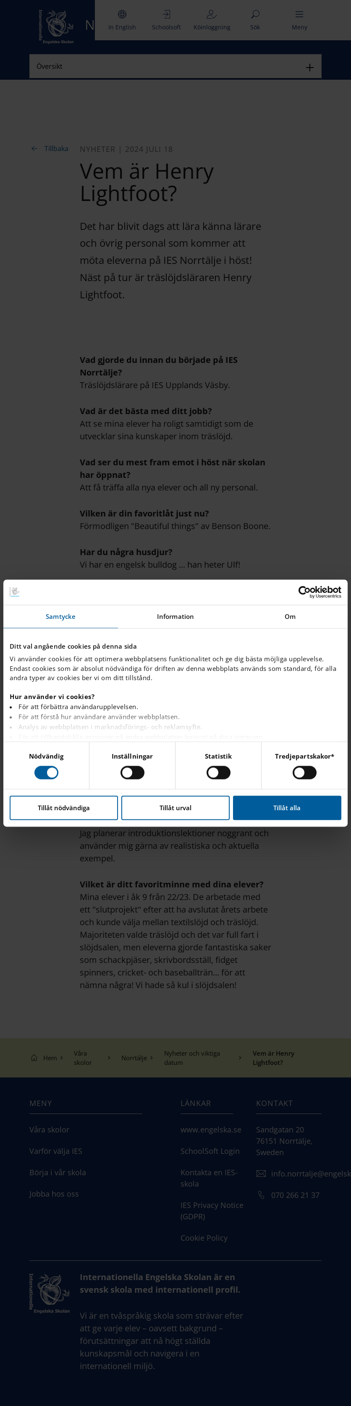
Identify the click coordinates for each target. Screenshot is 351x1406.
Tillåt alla (287, 807)
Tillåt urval (175, 807)
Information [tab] (175, 616)
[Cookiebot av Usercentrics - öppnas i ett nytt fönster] (304, 592)
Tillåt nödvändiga (64, 807)
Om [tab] (290, 616)
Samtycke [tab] (61, 616)
